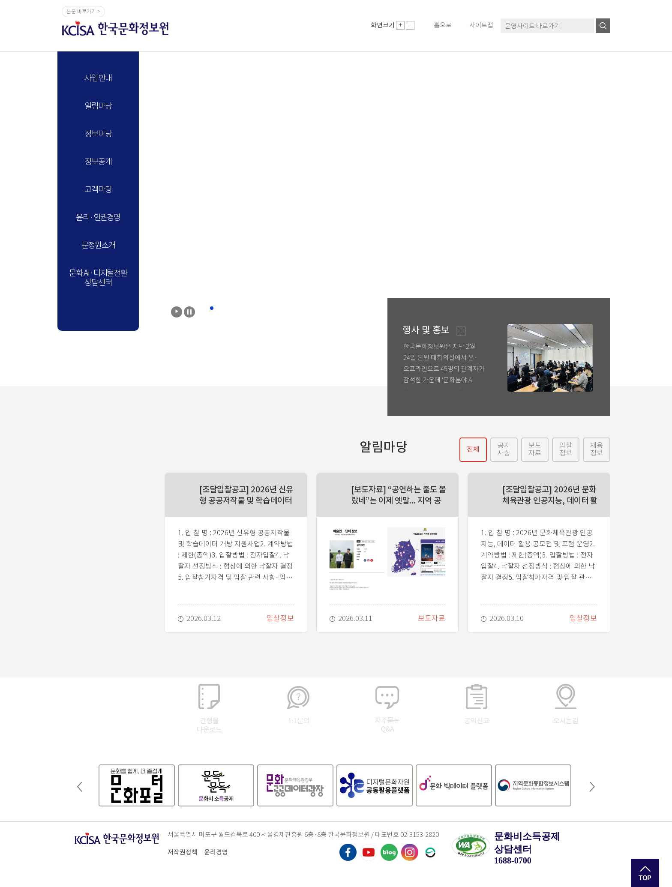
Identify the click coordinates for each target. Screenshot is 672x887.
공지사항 (504, 449)
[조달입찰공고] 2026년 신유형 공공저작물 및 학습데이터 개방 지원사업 (246, 495)
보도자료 (534, 449)
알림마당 (97, 106)
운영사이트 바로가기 (532, 26)
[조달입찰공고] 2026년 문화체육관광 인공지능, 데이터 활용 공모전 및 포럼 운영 (549, 495)
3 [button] (220, 308)
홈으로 (443, 25)
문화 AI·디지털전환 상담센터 (98, 278)
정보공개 (97, 162)
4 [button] (228, 308)
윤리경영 (216, 852)
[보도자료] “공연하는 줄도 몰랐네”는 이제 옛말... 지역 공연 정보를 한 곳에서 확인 (398, 495)
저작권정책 (183, 852)
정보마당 (97, 134)
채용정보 (596, 449)
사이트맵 (481, 25)
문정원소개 (98, 245)
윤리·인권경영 (98, 217)
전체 (473, 449)
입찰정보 (565, 449)
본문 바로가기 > (83, 11)
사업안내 (97, 78)
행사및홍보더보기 (461, 331)
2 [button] (211, 308)
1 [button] (203, 308)
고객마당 (97, 190)
